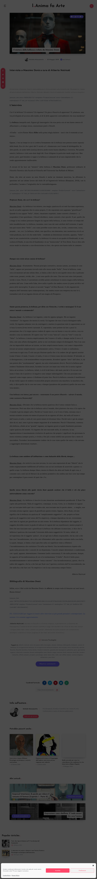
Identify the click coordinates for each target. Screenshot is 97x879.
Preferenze (82, 871)
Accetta (57, 871)
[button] (93, 865)
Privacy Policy (16, 875)
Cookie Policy (7, 875)
